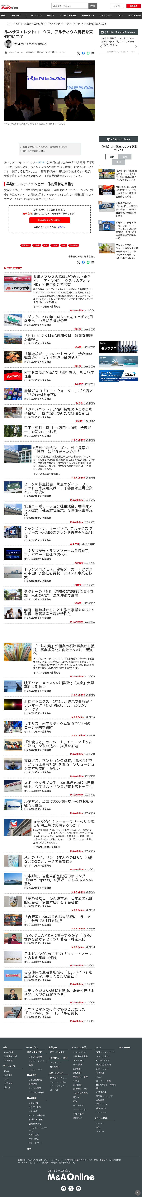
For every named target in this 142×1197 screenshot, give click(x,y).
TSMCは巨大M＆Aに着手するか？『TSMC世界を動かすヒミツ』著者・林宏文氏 (58, 936)
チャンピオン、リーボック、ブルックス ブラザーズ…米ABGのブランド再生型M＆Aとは (59, 532)
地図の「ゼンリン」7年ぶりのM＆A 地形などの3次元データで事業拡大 (58, 859)
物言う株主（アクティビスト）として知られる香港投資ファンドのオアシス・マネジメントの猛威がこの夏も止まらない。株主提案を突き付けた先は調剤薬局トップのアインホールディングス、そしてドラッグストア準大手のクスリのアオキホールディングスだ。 (63, 295)
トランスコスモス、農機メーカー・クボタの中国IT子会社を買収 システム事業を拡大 (58, 572)
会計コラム (34, 1138)
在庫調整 (74, 245)
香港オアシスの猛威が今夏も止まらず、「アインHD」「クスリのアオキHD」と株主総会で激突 (62, 280)
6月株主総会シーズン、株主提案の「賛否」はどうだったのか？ (61, 449)
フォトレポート (103, 1056)
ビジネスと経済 (105, 15)
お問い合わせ (115, 1159)
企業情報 (8, 1083)
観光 (75, 1101)
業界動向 (77, 1072)
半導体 (55, 245)
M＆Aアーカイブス (37, 1061)
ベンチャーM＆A (58, 1081)
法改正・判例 (35, 1107)
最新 (112, 156)
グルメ (99, 1076)
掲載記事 (103, 1159)
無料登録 (133, 6)
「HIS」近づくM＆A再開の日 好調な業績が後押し (58, 337)
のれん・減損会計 (37, 1115)
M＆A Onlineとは (35, 1159)
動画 (31, 1065)
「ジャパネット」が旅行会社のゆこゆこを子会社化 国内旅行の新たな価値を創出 (58, 411)
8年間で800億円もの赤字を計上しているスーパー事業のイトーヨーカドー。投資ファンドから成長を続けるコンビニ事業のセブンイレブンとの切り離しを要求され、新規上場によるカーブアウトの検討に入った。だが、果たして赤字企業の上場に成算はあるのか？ (63, 836)
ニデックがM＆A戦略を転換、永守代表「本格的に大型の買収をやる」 (59, 992)
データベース (15, 15)
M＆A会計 (33, 1111)
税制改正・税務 (36, 1119)
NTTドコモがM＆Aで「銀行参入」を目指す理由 (59, 374)
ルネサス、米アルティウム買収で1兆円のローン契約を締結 (57, 725)
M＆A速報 (8, 1052)
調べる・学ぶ (36, 15)
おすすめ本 (101, 1092)
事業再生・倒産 (80, 1076)
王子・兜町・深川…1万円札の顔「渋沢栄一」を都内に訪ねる (57, 429)
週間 (125, 156)
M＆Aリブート (35, 1069)
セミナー (100, 1131)
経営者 (76, 1097)
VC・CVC (54, 1089)
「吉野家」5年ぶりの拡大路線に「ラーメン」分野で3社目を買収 (57, 918)
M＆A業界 (77, 1064)
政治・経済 (78, 1113)
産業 (46, 245)
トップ (10, 23)
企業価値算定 (35, 1123)
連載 (29, 1148)
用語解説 (33, 1084)
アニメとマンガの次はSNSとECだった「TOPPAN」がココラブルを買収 (55, 1010)
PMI (64, 245)
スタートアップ (87, 15)
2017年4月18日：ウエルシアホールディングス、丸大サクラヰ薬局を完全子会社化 (117, 41)
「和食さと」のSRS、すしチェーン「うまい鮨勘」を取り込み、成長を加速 (58, 743)
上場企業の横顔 (80, 1093)
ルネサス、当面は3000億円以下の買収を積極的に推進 (58, 802)
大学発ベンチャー (58, 1077)
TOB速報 (8, 1060)
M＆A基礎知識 (35, 1080)
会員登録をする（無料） (49, 220)
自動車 (37, 245)
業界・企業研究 (34, 1052)
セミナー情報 (101, 1118)
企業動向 (38, 23)
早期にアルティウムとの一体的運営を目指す (45, 147)
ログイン (117, 6)
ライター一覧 (124, 1047)
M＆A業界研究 (35, 1057)
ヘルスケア (78, 1105)
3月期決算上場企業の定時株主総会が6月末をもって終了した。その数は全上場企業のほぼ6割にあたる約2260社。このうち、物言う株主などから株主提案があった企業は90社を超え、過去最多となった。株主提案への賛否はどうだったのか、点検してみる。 (64, 463)
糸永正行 (18, 43)
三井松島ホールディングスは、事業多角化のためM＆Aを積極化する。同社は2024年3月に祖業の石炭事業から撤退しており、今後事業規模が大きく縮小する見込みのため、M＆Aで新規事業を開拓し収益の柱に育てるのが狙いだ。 (63, 663)
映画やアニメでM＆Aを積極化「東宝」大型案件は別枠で (59, 684)
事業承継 (50, 15)
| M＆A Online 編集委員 (35, 43)
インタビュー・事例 (68, 15)
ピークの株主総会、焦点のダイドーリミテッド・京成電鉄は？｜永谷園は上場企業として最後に (58, 487)
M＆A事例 (54, 1066)
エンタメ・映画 (103, 1080)
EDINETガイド (103, 1060)
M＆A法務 (33, 1103)
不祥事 (76, 1080)
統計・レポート (36, 1142)
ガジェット (101, 1112)
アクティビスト (80, 1052)
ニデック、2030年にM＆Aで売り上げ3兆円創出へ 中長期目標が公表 (58, 318)
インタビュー (56, 1062)
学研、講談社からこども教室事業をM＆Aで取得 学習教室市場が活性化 (59, 611)
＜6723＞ (41, 162)
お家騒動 (77, 1084)
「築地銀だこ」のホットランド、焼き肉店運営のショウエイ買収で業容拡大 (58, 355)
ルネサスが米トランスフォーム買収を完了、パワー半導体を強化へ (56, 552)
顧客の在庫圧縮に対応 (34, 151)
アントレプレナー (58, 1085)
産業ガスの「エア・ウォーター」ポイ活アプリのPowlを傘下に (58, 392)
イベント (100, 1123)
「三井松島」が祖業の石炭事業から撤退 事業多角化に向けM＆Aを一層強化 (64, 649)
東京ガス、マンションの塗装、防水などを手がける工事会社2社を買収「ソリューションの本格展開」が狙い (59, 764)
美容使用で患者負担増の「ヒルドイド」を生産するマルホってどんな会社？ (58, 973)
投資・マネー (102, 1068)
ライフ (120, 15)
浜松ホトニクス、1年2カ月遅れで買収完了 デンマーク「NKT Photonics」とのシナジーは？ (60, 705)
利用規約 (69, 1159)
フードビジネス (80, 1109)
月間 (118, 162)
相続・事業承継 (57, 1052)
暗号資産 (100, 1072)
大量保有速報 (10, 1056)
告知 (98, 1127)
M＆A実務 (31, 1098)
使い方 (7, 1087)
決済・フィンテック (105, 1052)
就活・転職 (101, 1108)
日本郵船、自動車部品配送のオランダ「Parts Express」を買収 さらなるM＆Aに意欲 (59, 879)
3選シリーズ (101, 1104)
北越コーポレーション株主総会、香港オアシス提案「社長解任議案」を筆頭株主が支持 (58, 509)
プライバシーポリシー (53, 1159)
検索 (92, 6)
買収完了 (26, 245)
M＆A (6, 1071)
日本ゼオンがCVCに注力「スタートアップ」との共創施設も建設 (59, 955)
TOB (6, 1079)
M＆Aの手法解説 (36, 1092)
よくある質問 (35, 1088)
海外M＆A (77, 1117)
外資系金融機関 (103, 1064)
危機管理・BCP (80, 1089)
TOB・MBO (78, 1060)
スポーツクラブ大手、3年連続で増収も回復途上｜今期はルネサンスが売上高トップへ (59, 784)
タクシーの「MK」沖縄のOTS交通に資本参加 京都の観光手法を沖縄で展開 (59, 593)
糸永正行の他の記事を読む (82, 256)
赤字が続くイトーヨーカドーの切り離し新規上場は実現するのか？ (64, 822)
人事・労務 (34, 1134)
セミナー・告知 (134, 15)
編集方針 (22, 1159)
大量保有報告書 (80, 1056)
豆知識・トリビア (104, 1096)
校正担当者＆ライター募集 (86, 1159)
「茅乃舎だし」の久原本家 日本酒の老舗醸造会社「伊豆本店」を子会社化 (58, 899)
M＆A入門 (31, 1075)
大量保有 (8, 1075)
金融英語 (100, 1100)
